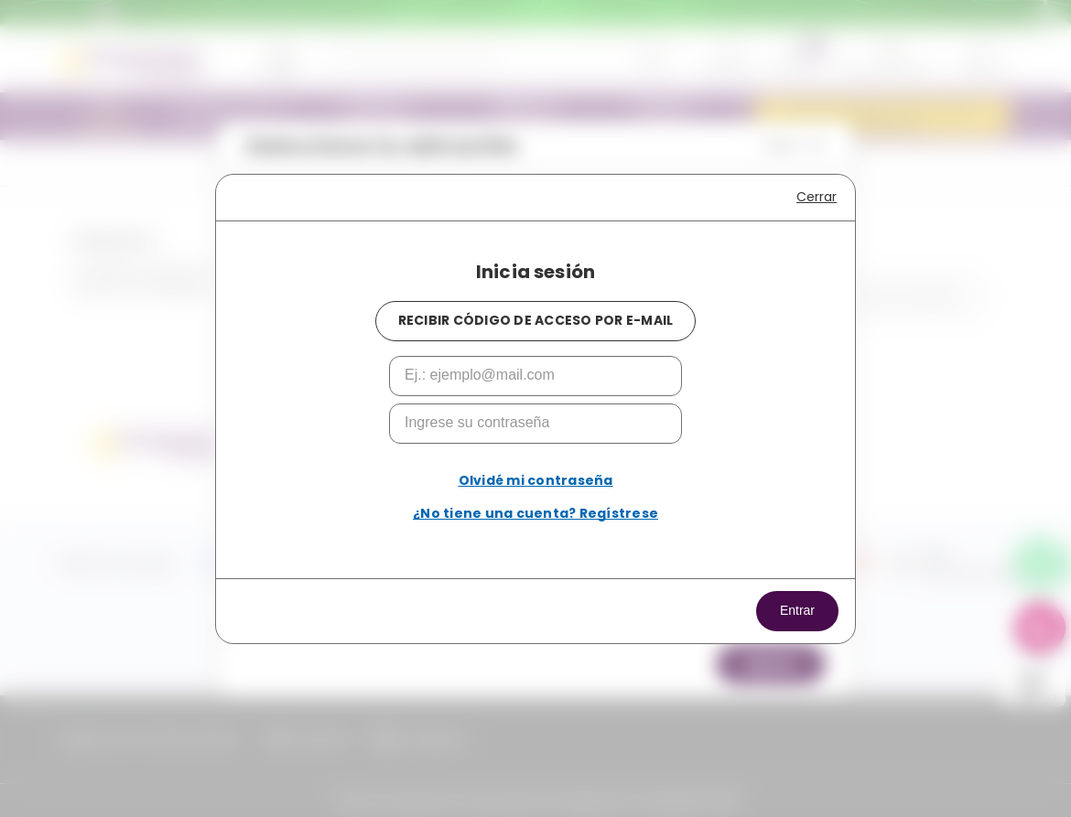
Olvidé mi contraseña (536, 480)
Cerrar (816, 196)
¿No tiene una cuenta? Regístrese (535, 513)
